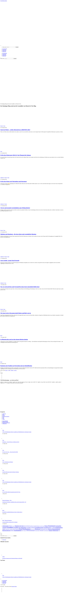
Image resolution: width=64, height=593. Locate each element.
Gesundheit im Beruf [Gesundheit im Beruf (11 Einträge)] (30, 527)
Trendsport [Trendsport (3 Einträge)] (24, 530)
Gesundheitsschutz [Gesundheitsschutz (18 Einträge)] (39, 527)
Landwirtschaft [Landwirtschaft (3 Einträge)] (7, 529)
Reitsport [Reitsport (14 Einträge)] (50, 529)
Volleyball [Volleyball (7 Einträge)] (41, 530)
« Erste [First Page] (6, 370)
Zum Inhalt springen (3, 0)
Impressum (4, 51)
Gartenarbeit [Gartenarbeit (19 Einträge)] (58, 526)
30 (12, 370)
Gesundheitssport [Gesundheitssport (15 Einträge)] (47, 527)
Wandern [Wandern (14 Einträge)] (50, 530)
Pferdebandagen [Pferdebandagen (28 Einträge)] (26, 529)
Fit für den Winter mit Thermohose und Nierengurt (13, 181)
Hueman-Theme (14, 586)
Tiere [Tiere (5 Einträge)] (22, 530)
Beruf (1, 335)
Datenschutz (4, 50)
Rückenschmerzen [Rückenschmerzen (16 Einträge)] (6, 530)
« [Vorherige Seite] (7, 370)
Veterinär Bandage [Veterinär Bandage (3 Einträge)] (37, 530)
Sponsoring (4, 49)
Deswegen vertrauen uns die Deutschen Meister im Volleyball (12, 558)
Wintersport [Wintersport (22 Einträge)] (55, 530)
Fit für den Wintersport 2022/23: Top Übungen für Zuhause (15, 155)
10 (11, 370)
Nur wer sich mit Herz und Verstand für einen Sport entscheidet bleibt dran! (19, 286)
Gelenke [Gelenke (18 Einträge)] (4, 527)
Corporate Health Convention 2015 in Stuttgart (9, 522)
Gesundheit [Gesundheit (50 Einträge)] (9, 527)
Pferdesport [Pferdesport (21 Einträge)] (37, 529)
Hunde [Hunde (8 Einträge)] (54, 527)
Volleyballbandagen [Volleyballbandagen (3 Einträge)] (45, 530)
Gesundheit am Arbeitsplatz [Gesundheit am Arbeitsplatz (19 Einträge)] (19, 527)
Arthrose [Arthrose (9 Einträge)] (10, 525)
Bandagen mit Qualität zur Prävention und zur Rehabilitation (16, 365)
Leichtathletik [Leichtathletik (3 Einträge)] (11, 529)
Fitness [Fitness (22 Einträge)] (46, 526)
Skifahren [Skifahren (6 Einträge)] (12, 530)
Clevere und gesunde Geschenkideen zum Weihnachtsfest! (15, 207)
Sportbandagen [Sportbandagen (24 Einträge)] (17, 530)
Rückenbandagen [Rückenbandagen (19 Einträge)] (56, 529)
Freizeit (5, 177)
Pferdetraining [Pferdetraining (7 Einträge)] (42, 529)
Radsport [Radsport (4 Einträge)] (46, 529)
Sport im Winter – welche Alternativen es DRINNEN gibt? (15, 129)
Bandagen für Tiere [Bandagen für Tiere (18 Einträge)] (19, 526)
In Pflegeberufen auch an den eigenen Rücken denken (14, 339)
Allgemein (2, 177)
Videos (3, 419)
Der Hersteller (4, 48)
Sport (1, 151)
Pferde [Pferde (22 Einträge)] (20, 529)
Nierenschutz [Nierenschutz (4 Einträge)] (17, 529)
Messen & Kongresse (5, 416)
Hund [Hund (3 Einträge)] (52, 527)
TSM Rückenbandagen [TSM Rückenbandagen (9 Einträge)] (30, 530)
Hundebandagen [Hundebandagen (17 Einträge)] (59, 527)
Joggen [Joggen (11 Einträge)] (3, 529)
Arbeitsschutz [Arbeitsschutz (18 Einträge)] (5, 526)
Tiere (3, 418)
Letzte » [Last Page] (15, 370)
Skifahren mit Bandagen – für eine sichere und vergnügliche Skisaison (18, 234)
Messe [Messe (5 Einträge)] (14, 529)
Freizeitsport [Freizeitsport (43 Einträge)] (51, 526)
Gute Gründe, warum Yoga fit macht (9, 260)
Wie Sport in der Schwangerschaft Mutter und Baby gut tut (15, 313)
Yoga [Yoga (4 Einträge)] (59, 530)
